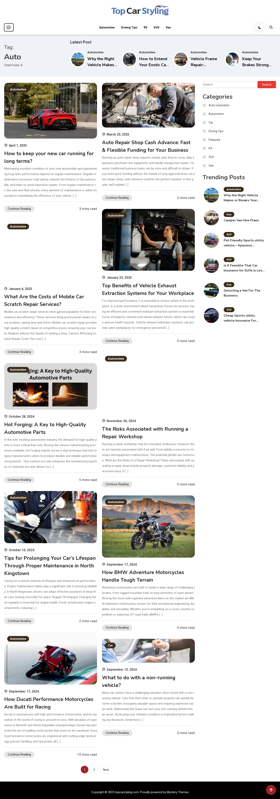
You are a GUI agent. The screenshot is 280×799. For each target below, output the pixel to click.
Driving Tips (129, 27)
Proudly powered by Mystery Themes (164, 792)
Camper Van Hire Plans (241, 220)
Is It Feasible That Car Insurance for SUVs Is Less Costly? (244, 268)
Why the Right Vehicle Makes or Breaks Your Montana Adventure (241, 198)
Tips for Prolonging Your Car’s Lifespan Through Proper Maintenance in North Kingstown (50, 566)
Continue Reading (19, 209)
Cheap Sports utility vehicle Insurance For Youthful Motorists (240, 318)
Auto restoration (219, 105)
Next (106, 770)
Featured (214, 139)
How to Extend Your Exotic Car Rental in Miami (153, 65)
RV (145, 27)
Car (110, 645)
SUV (156, 27)
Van (168, 27)
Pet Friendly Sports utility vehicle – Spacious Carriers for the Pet (244, 243)
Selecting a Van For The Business (242, 293)
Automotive (106, 27)
